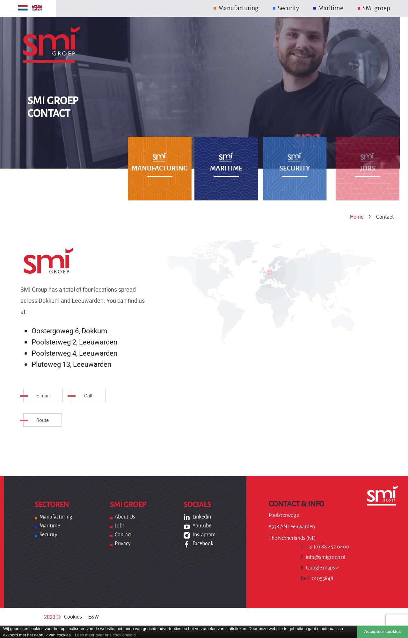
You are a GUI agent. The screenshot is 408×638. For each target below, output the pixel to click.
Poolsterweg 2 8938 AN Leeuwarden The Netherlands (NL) (292, 526)
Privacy (123, 544)
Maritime (50, 526)
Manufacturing (56, 517)
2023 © (52, 616)
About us (125, 517)
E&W (93, 616)
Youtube (202, 526)
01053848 (317, 578)
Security (48, 535)
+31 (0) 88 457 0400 (325, 547)
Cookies (73, 616)
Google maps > (320, 568)
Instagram (204, 535)
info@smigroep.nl (323, 557)
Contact (123, 535)
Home (356, 216)
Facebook (203, 544)
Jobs (120, 526)
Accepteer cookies (382, 631)
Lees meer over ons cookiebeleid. (106, 635)
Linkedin (202, 517)
